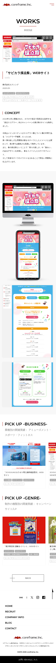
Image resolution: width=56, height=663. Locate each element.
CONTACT (11, 628)
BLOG (8, 623)
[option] (24, 465)
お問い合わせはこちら (28, 659)
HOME (9, 606)
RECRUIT (10, 612)
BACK (28, 578)
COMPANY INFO (14, 617)
